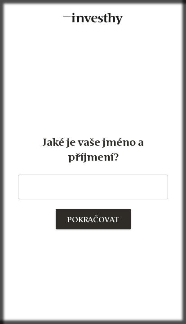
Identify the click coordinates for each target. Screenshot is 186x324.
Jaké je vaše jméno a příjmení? (93, 149)
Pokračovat (93, 220)
